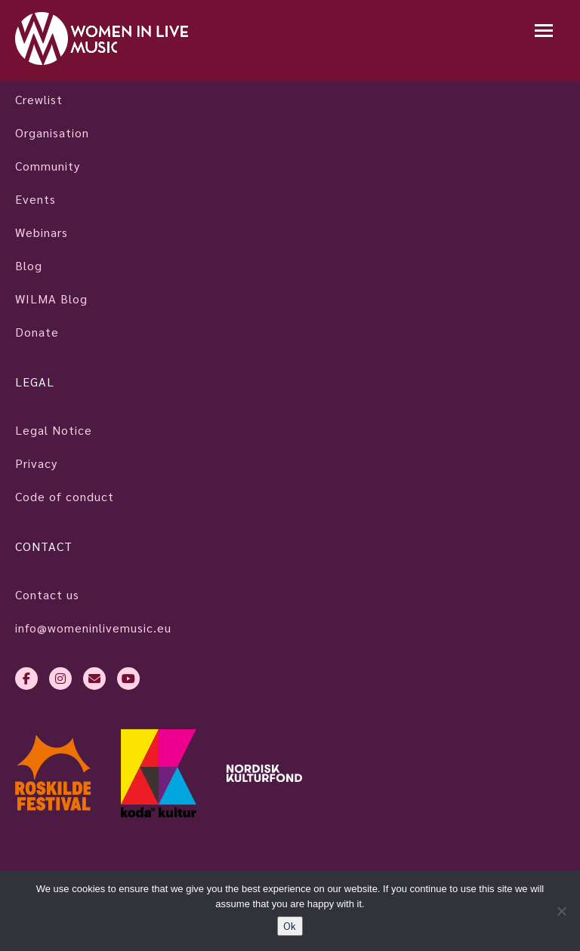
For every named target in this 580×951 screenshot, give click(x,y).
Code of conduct (64, 496)
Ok (290, 925)
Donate (37, 332)
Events (35, 199)
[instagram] (60, 678)
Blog (28, 265)
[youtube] (128, 678)
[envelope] (94, 678)
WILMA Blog (51, 298)
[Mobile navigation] (544, 32)
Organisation (52, 132)
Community (47, 166)
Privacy (36, 463)
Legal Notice (53, 430)
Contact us (47, 594)
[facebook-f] (26, 678)
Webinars (41, 232)
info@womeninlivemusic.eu (93, 628)
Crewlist (39, 99)
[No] (561, 911)
